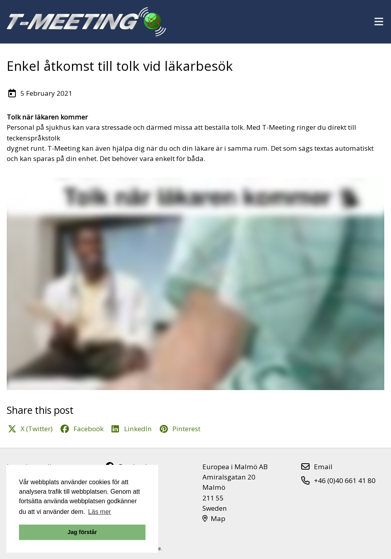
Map (214, 518)
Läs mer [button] (99, 511)
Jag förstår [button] (82, 532)
